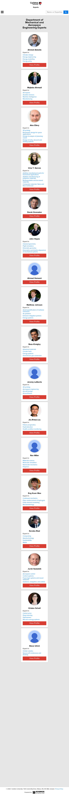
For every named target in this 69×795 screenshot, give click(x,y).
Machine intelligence (30, 103)
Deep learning (27, 720)
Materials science (28, 541)
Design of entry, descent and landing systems (32, 153)
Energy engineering (29, 57)
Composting (27, 629)
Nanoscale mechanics (30, 545)
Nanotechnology (28, 631)
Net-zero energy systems (31, 724)
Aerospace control (29, 673)
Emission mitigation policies (32, 370)
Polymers (26, 547)
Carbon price (27, 718)
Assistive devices (28, 101)
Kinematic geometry (29, 280)
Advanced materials (29, 408)
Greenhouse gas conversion (32, 415)
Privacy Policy (59, 789)
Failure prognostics (29, 497)
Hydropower (27, 722)
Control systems (28, 676)
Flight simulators (28, 278)
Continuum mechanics (30, 585)
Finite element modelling (31, 589)
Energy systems (28, 372)
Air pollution (27, 368)
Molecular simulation (30, 543)
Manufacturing (27, 105)
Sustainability (27, 633)
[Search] (65, 12)
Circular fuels (27, 410)
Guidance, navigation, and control (34, 681)
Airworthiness (27, 459)
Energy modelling (29, 59)
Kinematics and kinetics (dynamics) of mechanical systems (34, 283)
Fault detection (28, 499)
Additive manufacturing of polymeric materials (31, 192)
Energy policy (27, 61)
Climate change (28, 55)
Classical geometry (29, 276)
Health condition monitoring (32, 501)
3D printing (26, 143)
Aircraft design (28, 457)
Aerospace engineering (31, 455)
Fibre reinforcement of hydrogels (34, 587)
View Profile (34, 71)
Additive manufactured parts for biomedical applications (33, 188)
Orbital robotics (28, 762)
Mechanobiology (28, 591)
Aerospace (26, 99)
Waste (25, 636)
